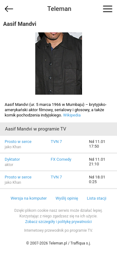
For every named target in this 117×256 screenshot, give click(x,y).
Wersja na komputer (29, 198)
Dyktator (12, 159)
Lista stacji (96, 198)
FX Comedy (61, 159)
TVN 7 (56, 141)
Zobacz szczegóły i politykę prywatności (58, 222)
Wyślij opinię (67, 198)
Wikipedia (71, 115)
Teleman (59, 8)
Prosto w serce (18, 141)
